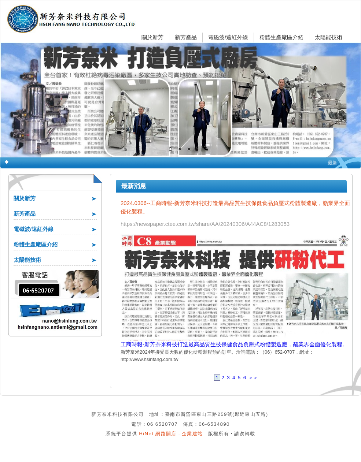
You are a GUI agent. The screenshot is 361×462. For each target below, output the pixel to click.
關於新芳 (152, 37)
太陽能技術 (328, 37)
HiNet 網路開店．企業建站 (171, 433)
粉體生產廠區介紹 (281, 37)
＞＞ (253, 377)
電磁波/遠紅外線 (228, 37)
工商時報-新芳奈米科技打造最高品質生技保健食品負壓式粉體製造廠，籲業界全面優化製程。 (234, 344)
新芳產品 (186, 37)
